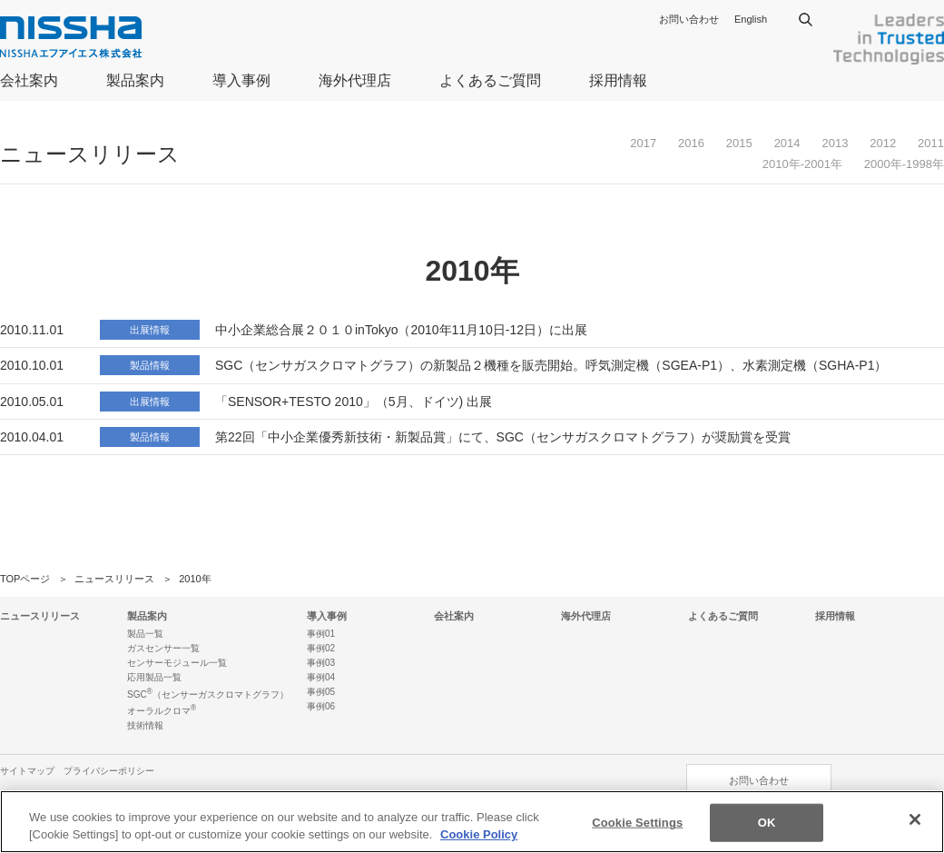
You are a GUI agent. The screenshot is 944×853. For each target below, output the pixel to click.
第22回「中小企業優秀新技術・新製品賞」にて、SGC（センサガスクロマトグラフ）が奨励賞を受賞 (503, 437)
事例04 (321, 677)
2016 (691, 143)
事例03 (321, 663)
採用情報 (618, 80)
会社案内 (29, 80)
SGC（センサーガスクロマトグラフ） (208, 694)
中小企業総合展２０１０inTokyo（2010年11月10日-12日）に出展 (401, 329)
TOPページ (25, 578)
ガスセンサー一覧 (163, 648)
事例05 (321, 692)
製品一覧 (145, 634)
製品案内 (135, 80)
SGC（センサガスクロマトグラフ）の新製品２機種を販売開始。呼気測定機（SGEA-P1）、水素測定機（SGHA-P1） (551, 365)
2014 (787, 143)
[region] (472, 821)
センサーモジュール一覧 (177, 663)
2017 (643, 143)
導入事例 (241, 80)
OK (767, 822)
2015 (739, 143)
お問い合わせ (689, 19)
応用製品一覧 (154, 677)
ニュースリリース (114, 578)
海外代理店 (355, 80)
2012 (883, 143)
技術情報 (145, 725)
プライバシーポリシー (109, 771)
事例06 (321, 706)
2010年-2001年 (802, 164)
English (750, 19)
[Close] (915, 819)
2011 (931, 143)
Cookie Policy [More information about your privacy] (478, 834)
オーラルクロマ (161, 711)
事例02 (321, 648)
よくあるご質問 (490, 80)
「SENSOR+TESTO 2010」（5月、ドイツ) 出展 (353, 401)
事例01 (321, 634)
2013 (834, 143)
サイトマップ (27, 771)
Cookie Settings (637, 822)
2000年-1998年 (904, 164)
